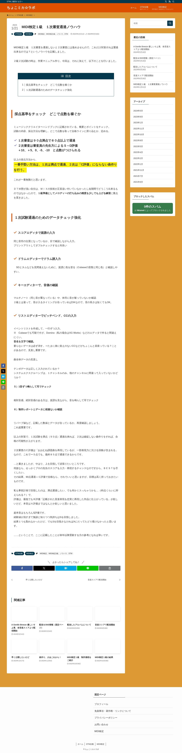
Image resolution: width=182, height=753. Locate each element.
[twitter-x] (166, 1)
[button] (22, 568)
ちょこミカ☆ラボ (21, 7)
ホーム (80, 744)
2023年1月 (138, 122)
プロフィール (101, 704)
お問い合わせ (101, 724)
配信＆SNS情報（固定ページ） (152, 59)
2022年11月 (138, 128)
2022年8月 (138, 140)
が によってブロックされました (152, 208)
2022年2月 (138, 158)
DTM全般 (18, 34)
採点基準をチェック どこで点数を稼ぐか (49, 84)
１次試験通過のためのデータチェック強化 (49, 90)
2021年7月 (138, 176)
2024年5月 (138, 111)
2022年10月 (138, 134)
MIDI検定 (29, 34)
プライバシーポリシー (105, 717)
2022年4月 (138, 152)
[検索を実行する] (170, 23)
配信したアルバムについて (152, 68)
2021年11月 (138, 170)
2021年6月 (138, 182)
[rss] (169, 1)
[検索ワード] (152, 23)
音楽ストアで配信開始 (152, 77)
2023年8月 (138, 117)
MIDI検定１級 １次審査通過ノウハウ (152, 85)
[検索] (173, 1)
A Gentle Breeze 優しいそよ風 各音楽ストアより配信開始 (152, 49)
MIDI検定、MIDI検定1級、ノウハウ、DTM (53, 34)
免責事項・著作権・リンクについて (112, 711)
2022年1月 (138, 164)
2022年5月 (138, 146)
